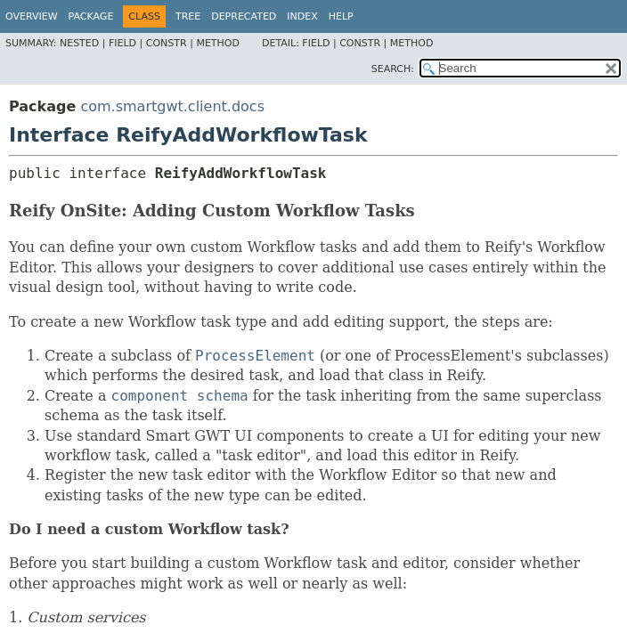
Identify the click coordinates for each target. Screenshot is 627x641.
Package (91, 16)
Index (302, 16)
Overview (31, 16)
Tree (187, 16)
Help (341, 16)
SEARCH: (392, 69)
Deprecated (243, 16)
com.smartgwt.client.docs (172, 106)
